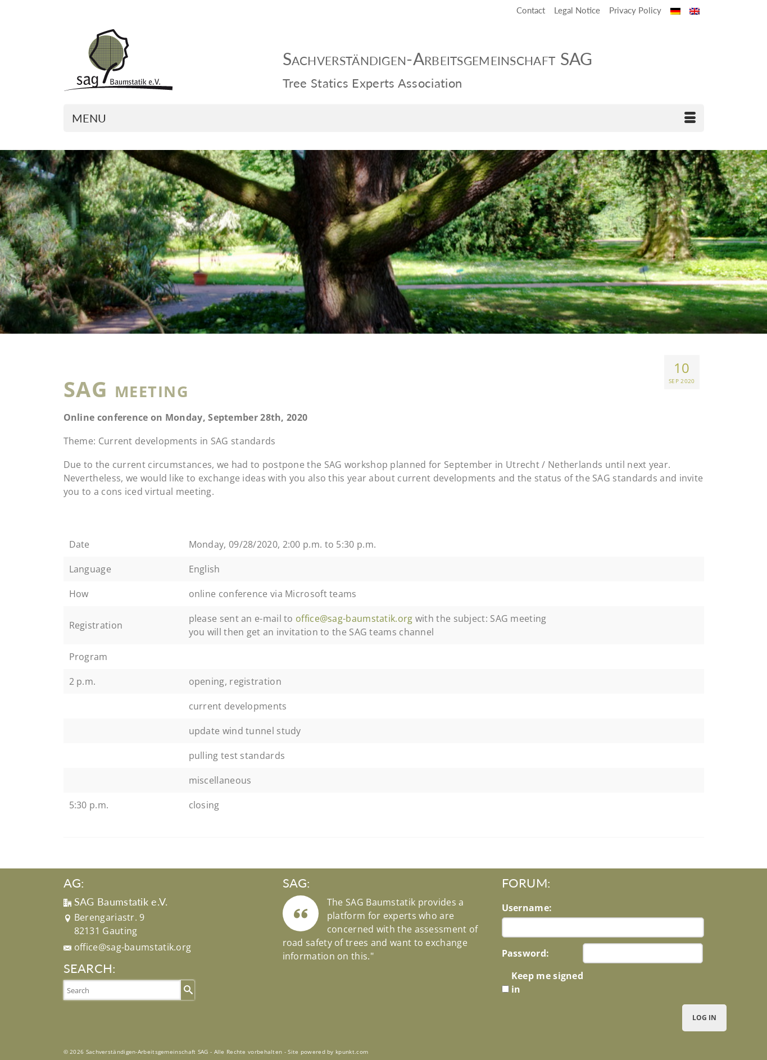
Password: (526, 953)
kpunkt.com (351, 1052)
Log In (704, 1017)
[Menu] (383, 118)
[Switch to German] (675, 10)
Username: (527, 908)
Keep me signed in (547, 982)
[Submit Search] (186, 989)
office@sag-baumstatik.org (133, 947)
